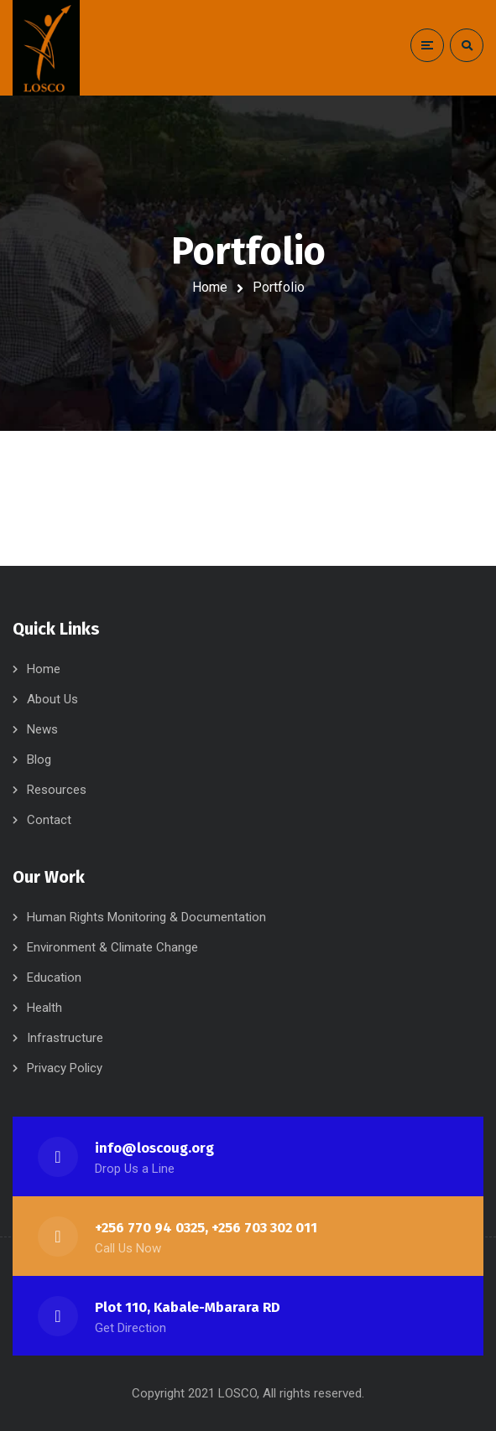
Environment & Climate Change (112, 947)
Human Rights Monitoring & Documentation (146, 917)
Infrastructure (65, 1037)
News (42, 729)
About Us (52, 699)
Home (209, 287)
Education (54, 977)
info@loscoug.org (154, 1148)
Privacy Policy (64, 1068)
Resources (56, 789)
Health (44, 1007)
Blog (39, 759)
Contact (49, 819)
